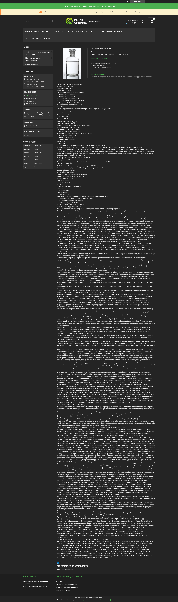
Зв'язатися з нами (63, 590)
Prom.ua (101, 598)
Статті (94, 31)
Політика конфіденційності (38, 39)
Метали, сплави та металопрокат (33, 59)
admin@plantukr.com (33, 96)
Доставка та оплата (77, 31)
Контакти (58, 31)
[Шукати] (52, 21)
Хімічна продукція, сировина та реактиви (37, 53)
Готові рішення (31, 64)
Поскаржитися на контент (88, 600)
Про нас (45, 31)
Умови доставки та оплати (66, 584)
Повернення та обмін (112, 31)
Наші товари (31, 31)
